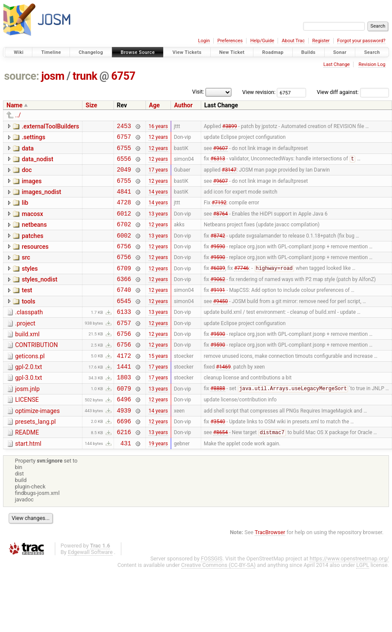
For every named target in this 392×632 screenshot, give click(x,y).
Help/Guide (262, 41)
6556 (124, 164)
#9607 (220, 151)
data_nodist (37, 163)
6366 (124, 298)
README (27, 468)
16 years (158, 127)
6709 (124, 286)
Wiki (19, 52)
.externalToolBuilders (50, 126)
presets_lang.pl (35, 456)
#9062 (217, 298)
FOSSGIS (211, 597)
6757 (123, 76)
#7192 (219, 213)
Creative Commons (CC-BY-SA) (218, 604)
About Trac (293, 41)
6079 (124, 420)
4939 (124, 445)
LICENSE (27, 432)
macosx (32, 224)
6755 (124, 151)
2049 (124, 176)
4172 (124, 384)
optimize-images (37, 444)
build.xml (27, 358)
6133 (124, 335)
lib (25, 211)
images (31, 187)
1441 (124, 396)
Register (320, 41)
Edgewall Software (90, 591)
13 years (158, 225)
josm (52, 76)
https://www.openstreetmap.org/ (349, 597)
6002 (124, 249)
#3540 (217, 457)
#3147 (229, 176)
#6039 (217, 286)
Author (183, 105)
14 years (158, 200)
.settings (33, 138)
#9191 (217, 310)
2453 (124, 127)
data (28, 150)
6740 (124, 310)
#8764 (220, 225)
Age (154, 105)
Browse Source (138, 52)
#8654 (220, 470)
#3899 (229, 127)
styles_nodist (39, 297)
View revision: (258, 92)
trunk (85, 76)
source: (21, 76)
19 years (158, 482)
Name (14, 105)
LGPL (362, 604)
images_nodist (41, 199)
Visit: (198, 91)
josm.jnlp (27, 419)
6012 (124, 225)
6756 (124, 261)
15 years (158, 384)
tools (28, 322)
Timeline (51, 52)
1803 (124, 408)
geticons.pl (30, 383)
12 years (158, 139)
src (26, 272)
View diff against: (353, 92)
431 (125, 482)
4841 (124, 200)
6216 (124, 469)
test (27, 309)
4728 (124, 212)
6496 (124, 433)
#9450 (220, 322)
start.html (28, 481)
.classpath (29, 334)
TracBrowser (270, 571)
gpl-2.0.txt (28, 395)
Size (91, 105)
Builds (308, 52)
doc (27, 175)
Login (204, 41)
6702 (124, 237)
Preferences (230, 41)
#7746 (241, 286)
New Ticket (232, 52)
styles (30, 285)
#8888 (217, 421)
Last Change (336, 64)
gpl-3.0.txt (28, 407)
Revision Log (371, 64)
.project (25, 346)
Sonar (340, 52)
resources (35, 260)
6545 (124, 323)
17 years (158, 176)
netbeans (34, 236)
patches (32, 248)
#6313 (217, 164)
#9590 (217, 261)
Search (372, 52)
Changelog (91, 52)
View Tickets (186, 52)
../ (18, 115)
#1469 (223, 396)
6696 (124, 457)
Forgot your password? (361, 41)
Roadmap (273, 52)
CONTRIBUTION (36, 370)
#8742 (217, 249)
